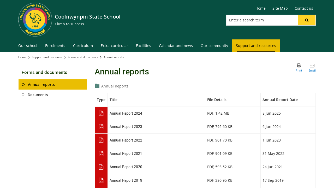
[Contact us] (304, 8)
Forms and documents (83, 57)
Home (22, 57)
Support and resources (47, 57)
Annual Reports (114, 86)
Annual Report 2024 (126, 113)
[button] (306, 20)
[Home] (260, 8)
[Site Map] (280, 8)
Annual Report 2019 (126, 180)
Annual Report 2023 (126, 126)
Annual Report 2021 (126, 153)
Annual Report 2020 (126, 166)
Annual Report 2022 (126, 140)
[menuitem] (27, 45)
